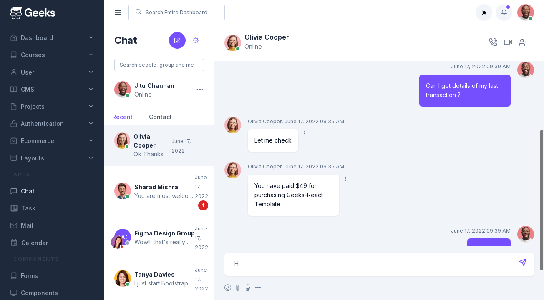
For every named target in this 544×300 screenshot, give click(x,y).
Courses (27, 55)
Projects (27, 106)
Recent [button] (122, 116)
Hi (379, 264)
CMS (22, 89)
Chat (22, 191)
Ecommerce (32, 141)
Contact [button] (160, 116)
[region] (52, 150)
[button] (159, 145)
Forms (24, 276)
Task (22, 208)
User (22, 72)
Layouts (27, 158)
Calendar (29, 243)
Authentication (37, 124)
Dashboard (31, 38)
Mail (21, 225)
